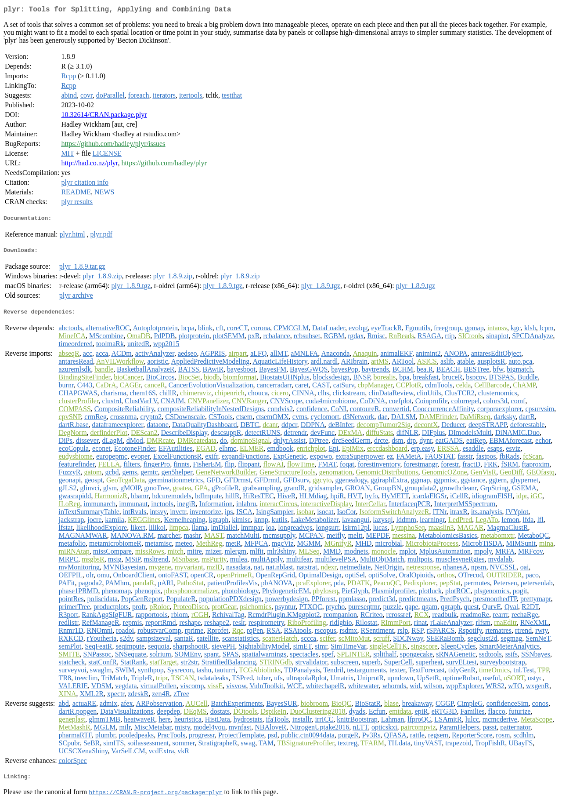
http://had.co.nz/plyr (89, 164)
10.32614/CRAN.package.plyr (104, 116)
